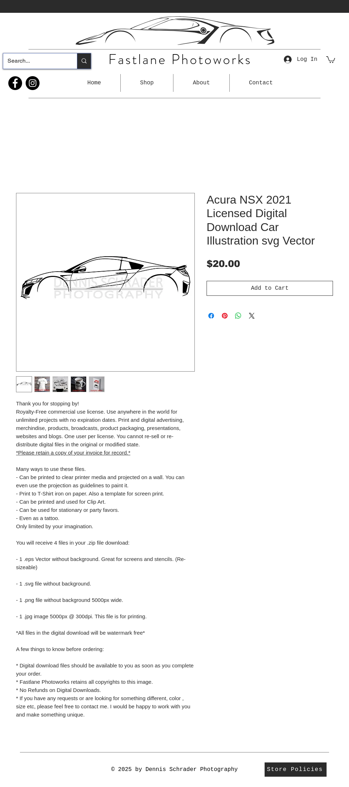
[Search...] (34, 61)
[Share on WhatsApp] (238, 315)
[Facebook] (15, 83)
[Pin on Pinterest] (224, 315)
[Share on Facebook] (211, 315)
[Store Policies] (296, 769)
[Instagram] (33, 83)
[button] (147, 83)
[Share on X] (252, 315)
